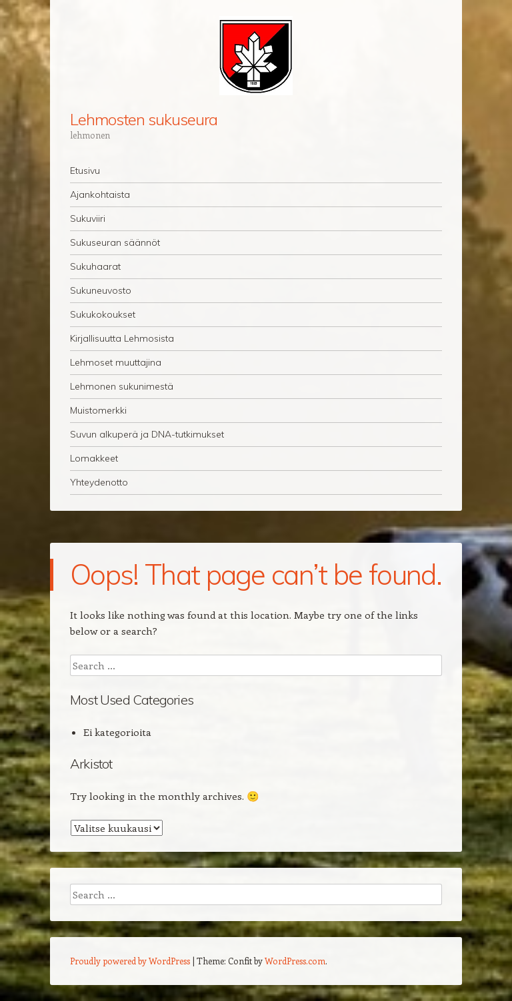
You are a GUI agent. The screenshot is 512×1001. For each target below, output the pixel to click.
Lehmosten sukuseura (143, 119)
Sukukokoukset (102, 314)
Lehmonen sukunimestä (121, 386)
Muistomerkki (98, 410)
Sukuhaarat (95, 266)
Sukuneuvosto (100, 290)
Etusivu (85, 170)
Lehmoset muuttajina (115, 362)
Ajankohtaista (100, 194)
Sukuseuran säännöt (115, 242)
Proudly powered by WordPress (130, 960)
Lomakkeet (94, 458)
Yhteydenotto (99, 482)
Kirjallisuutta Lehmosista (122, 338)
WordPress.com (295, 960)
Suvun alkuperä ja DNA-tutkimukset (147, 434)
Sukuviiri (87, 218)
